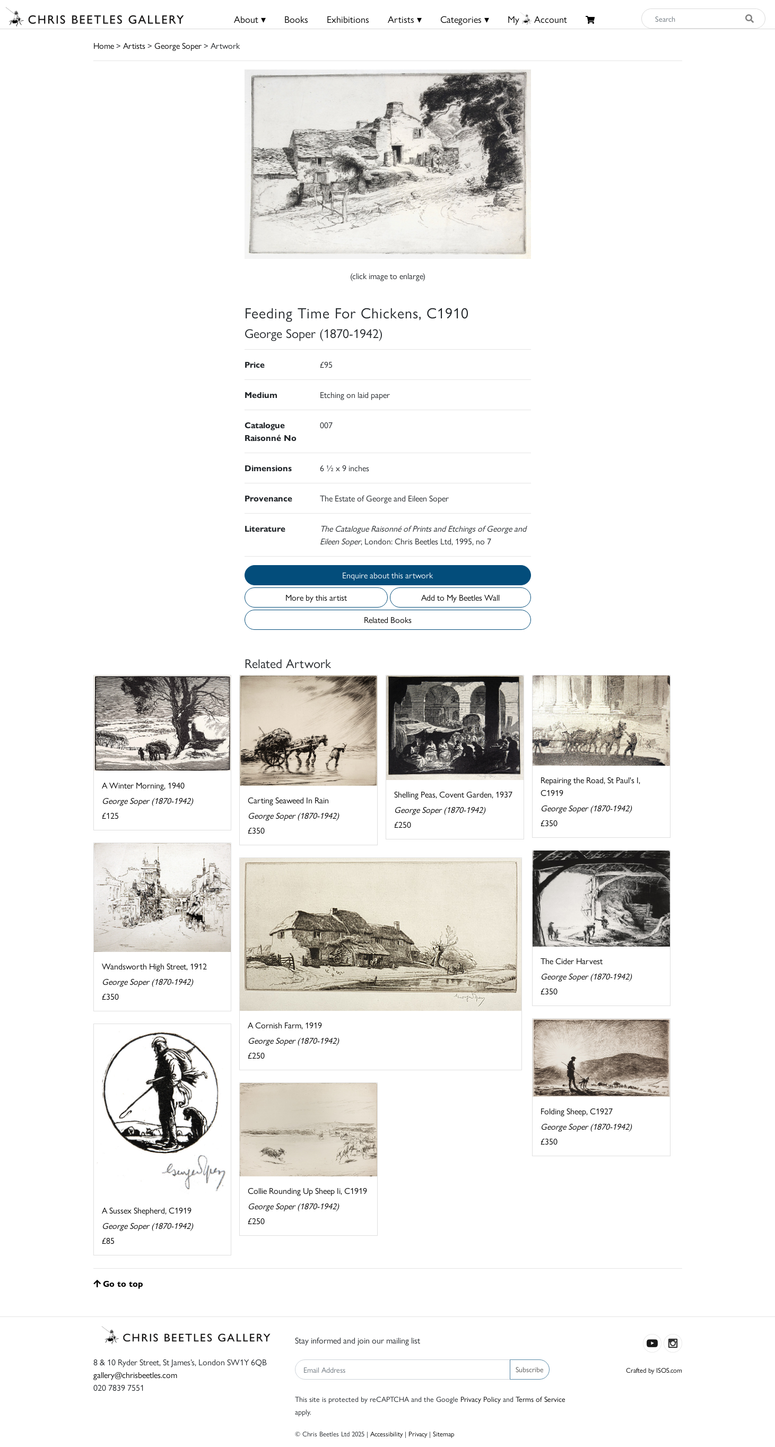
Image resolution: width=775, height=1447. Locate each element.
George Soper (178, 45)
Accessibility (386, 1433)
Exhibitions (348, 18)
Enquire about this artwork (387, 575)
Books (296, 18)
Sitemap (444, 1433)
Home (103, 45)
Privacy (417, 1433)
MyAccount (537, 18)
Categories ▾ (464, 18)
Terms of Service (540, 1398)
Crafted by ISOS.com (654, 1370)
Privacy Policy (480, 1398)
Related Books (388, 619)
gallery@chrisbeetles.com (135, 1374)
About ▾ (250, 18)
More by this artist (316, 597)
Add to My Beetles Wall (460, 597)
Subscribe (530, 1369)
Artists (134, 45)
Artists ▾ (405, 18)
